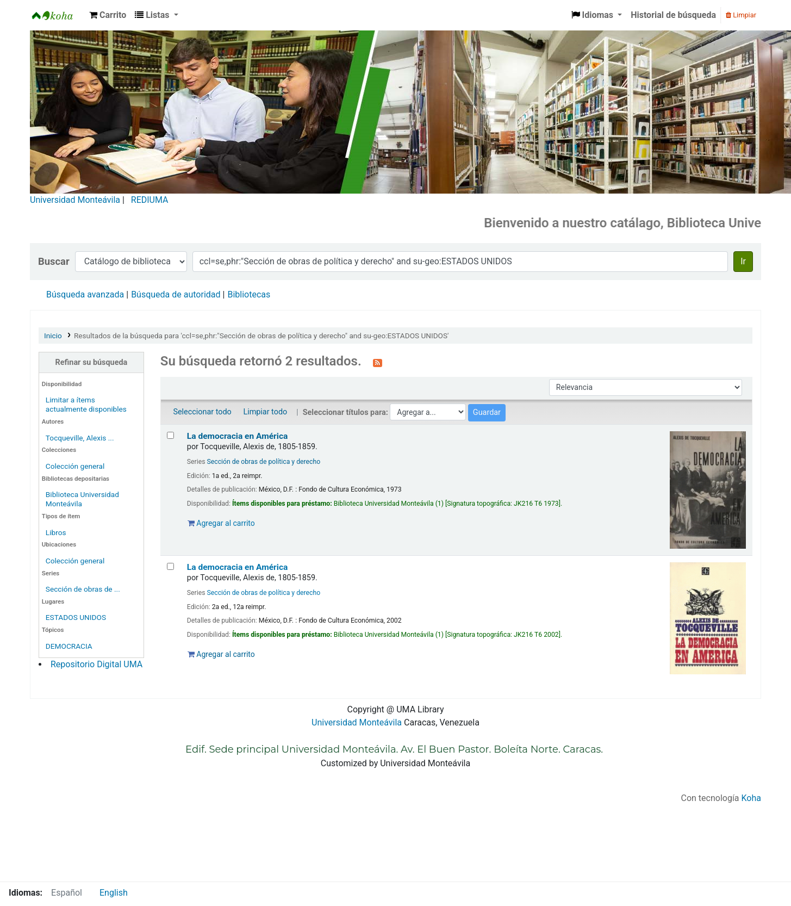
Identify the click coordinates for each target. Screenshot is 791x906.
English (113, 893)
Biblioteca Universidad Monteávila (57, 15)
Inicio (53, 335)
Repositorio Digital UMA (96, 664)
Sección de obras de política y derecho (264, 462)
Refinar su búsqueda (91, 362)
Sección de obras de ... (83, 589)
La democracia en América (237, 436)
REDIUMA (150, 200)
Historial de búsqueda (673, 15)
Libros (56, 532)
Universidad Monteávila (75, 200)
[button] (107, 15)
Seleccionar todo (202, 412)
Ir (743, 261)
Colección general (75, 466)
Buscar (54, 261)
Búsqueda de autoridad (175, 294)
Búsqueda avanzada (85, 294)
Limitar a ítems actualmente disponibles (86, 404)
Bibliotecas (248, 294)
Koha (751, 798)
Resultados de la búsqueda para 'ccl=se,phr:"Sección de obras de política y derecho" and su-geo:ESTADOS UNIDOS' (261, 335)
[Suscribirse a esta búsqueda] (377, 362)
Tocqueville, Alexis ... (80, 437)
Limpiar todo (265, 412)
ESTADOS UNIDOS (76, 617)
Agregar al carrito (221, 523)
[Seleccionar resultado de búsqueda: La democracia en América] (170, 435)
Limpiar (741, 15)
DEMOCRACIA (69, 646)
